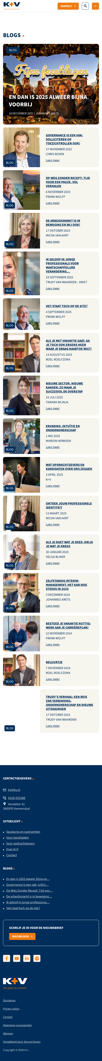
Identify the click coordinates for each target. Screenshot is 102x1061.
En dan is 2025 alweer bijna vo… (28, 879)
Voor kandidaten (17, 838)
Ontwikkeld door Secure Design (22, 1041)
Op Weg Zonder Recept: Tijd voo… (29, 891)
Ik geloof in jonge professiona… (27, 902)
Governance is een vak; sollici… (27, 885)
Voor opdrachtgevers (20, 843)
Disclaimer (9, 1000)
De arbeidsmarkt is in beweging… (29, 896)
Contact (68, 6)
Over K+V (12, 849)
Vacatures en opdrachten (23, 832)
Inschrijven (22, 936)
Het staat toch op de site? (23, 908)
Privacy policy (11, 1008)
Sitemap (8, 1033)
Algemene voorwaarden (17, 1025)
